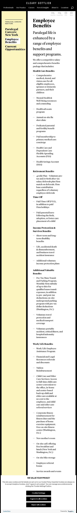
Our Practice (21, 8)
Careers (31, 8)
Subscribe (53, 15)
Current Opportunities (12, 48)
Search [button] (72, 8)
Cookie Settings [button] (38, 493)
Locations (64, 8)
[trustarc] (70, 511)
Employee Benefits (12, 41)
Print (66, 15)
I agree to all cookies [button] (38, 499)
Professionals (8, 8)
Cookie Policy (6, 511)
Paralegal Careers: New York (13, 23)
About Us (55, 8)
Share (71, 15)
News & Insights (43, 8)
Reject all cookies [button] (38, 505)
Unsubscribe (60, 15)
